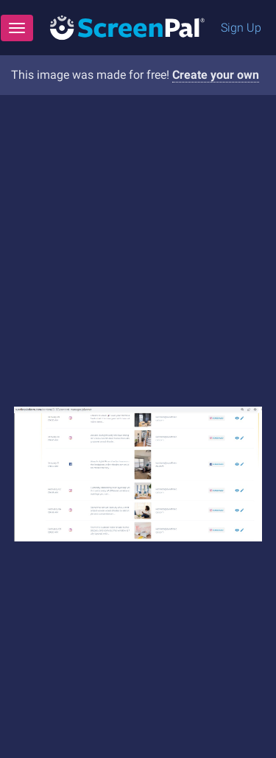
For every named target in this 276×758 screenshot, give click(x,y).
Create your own (215, 75)
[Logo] (127, 27)
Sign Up (241, 28)
